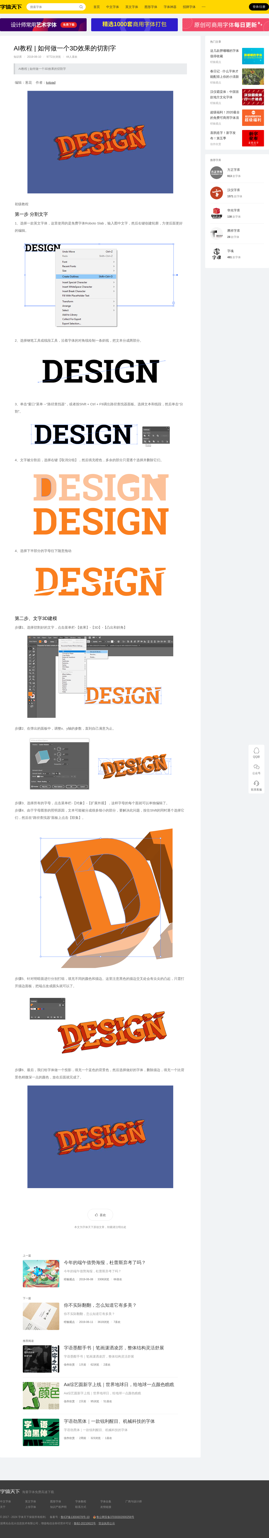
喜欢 (103, 1215)
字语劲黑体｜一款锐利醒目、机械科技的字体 (109, 1421)
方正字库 (233, 170)
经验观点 (69, 1279)
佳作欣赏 (69, 1364)
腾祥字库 (233, 230)
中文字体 (112, 7)
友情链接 (105, 1507)
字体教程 (80, 1501)
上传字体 (30, 1507)
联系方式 (80, 1507)
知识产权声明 (58, 1507)
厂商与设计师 (133, 1501)
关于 (2, 1507)
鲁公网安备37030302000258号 (115, 1517)
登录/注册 (259, 6)
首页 (96, 7)
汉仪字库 (233, 190)
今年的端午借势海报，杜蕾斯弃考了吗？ (105, 1262)
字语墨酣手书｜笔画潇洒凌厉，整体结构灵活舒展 (114, 1347)
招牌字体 (189, 7)
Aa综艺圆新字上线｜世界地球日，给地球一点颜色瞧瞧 (119, 1384)
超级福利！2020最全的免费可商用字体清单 (225, 117)
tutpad (51, 82)
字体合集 (105, 1501)
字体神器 (170, 7)
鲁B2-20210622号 (85, 1523)
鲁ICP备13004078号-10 (75, 1517)
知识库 (18, 56)
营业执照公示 (106, 1523)
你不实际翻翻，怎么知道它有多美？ (100, 1305)
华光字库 (233, 210)
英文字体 (131, 7)
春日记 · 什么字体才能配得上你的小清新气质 (224, 76)
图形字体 (151, 7)
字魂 (230, 251)
